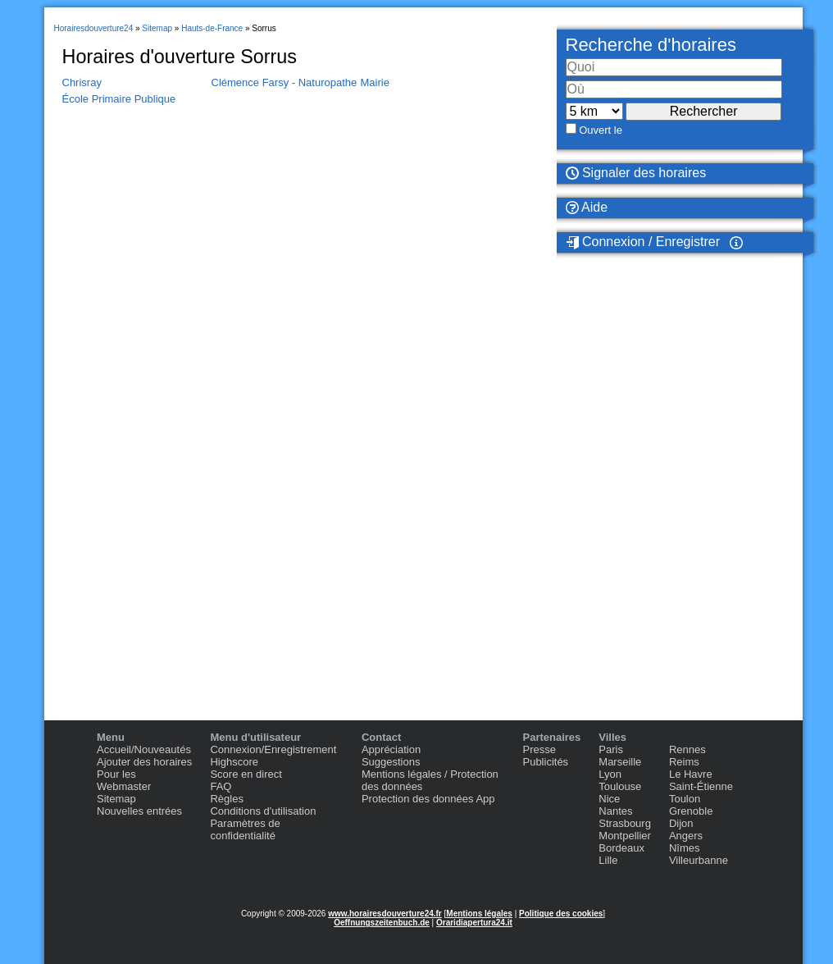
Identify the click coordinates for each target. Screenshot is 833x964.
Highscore (234, 762)
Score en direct (245, 774)
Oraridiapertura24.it (474, 922)
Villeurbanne (698, 860)
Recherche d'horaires (651, 44)
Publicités (545, 762)
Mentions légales (479, 913)
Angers (686, 835)
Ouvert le (600, 130)
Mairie (375, 82)
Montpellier (625, 835)
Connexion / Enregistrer (643, 242)
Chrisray (82, 82)
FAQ (220, 786)
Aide (587, 207)
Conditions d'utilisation (263, 811)
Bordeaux (621, 848)
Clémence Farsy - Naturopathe (284, 82)
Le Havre (690, 774)
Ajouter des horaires (144, 762)
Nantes (615, 811)
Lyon (610, 774)
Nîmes (684, 848)
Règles (226, 799)
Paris (611, 749)
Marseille (620, 762)
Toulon (684, 799)
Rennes (687, 749)
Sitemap (116, 799)
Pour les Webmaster (124, 780)
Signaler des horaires (636, 173)
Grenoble (690, 811)
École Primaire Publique (119, 99)
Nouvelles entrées (139, 811)
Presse (538, 749)
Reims (684, 762)
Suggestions (391, 762)
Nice (609, 799)
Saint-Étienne (701, 786)
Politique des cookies (561, 913)
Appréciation (391, 749)
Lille (608, 860)
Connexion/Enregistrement (273, 749)
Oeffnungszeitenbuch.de (382, 922)
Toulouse (620, 786)
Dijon (681, 823)
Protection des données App (428, 799)
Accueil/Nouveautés (144, 749)
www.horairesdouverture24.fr (385, 913)
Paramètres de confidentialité (245, 829)
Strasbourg (625, 823)
